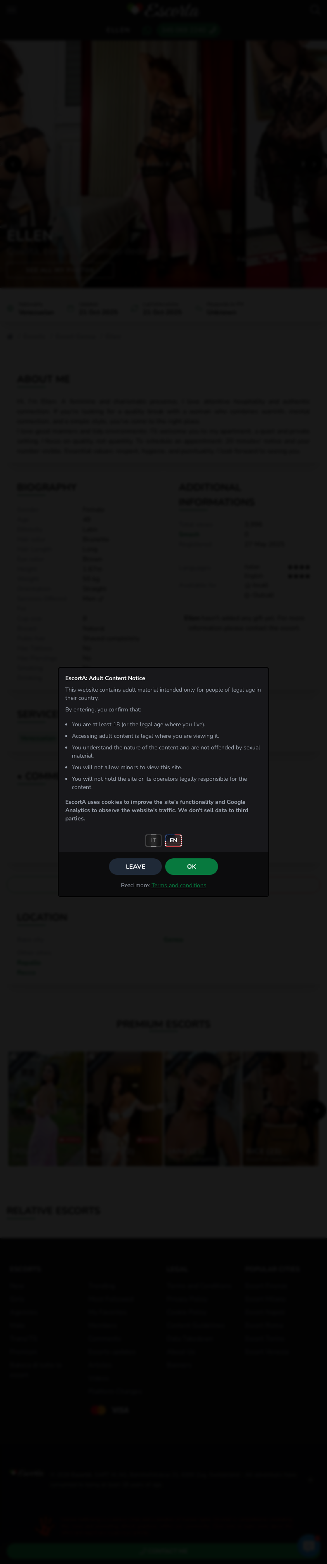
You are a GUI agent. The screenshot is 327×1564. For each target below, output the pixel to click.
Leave (135, 866)
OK (191, 866)
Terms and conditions (179, 885)
